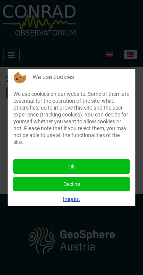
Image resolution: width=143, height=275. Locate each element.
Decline (71, 184)
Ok (71, 166)
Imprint (71, 199)
